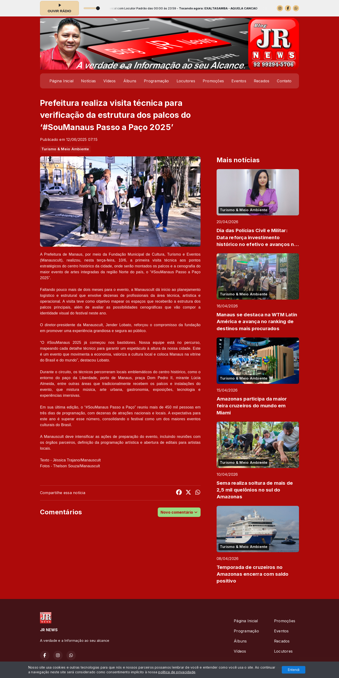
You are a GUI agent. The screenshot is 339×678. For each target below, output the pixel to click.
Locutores (186, 81)
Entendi (293, 670)
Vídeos (109, 81)
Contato (284, 81)
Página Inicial (61, 81)
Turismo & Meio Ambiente (65, 149)
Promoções (213, 81)
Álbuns (129, 81)
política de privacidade (176, 672)
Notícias (88, 81)
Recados (262, 81)
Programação (156, 81)
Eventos (238, 81)
